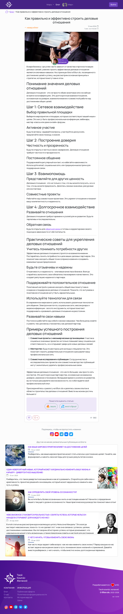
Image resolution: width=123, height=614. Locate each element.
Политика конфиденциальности (32, 594)
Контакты (8, 597)
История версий (24, 597)
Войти (113, 4)
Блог (58, 4)
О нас (6, 594)
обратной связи (53, 229)
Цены (19, 600)
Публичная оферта (26, 591)
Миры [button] (49, 4)
